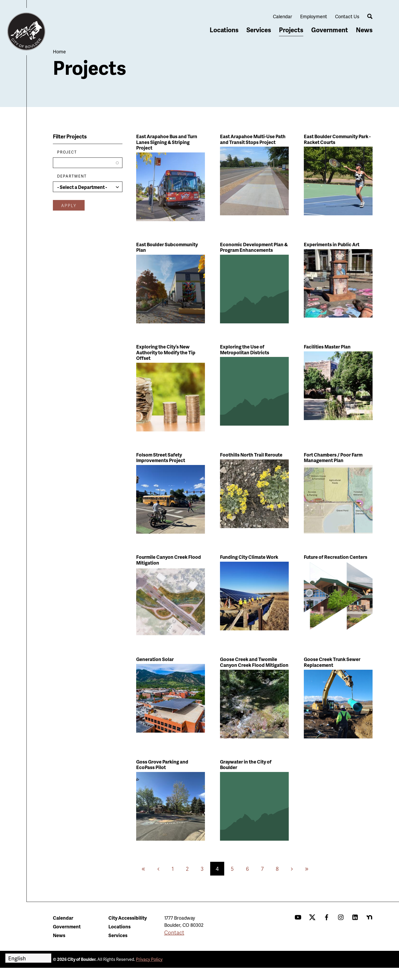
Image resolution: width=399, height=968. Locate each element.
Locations (224, 29)
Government (329, 29)
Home (59, 51)
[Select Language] (28, 958)
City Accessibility (127, 917)
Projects (291, 29)
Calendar (282, 16)
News (364, 29)
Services (258, 29)
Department (72, 176)
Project (67, 152)
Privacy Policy (149, 959)
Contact (174, 932)
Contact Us (347, 16)
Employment (313, 16)
